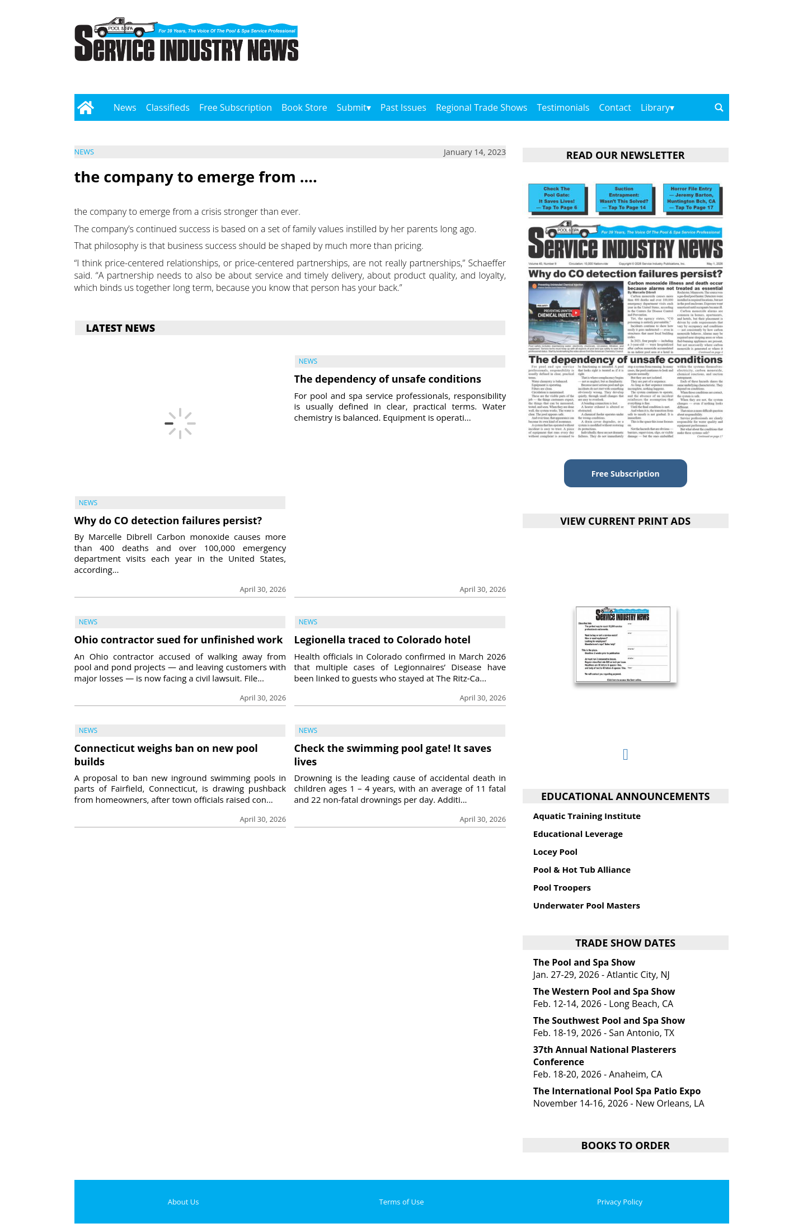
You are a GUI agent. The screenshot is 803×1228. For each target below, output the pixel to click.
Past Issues (403, 107)
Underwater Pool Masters (586, 905)
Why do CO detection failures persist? (168, 520)
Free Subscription (235, 107)
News (125, 107)
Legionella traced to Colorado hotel (382, 639)
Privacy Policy (619, 1202)
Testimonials (563, 107)
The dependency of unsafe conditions (387, 378)
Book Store (304, 107)
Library (655, 107)
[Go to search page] (719, 107)
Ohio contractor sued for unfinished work (178, 639)
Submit (352, 107)
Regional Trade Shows (482, 107)
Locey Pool (555, 851)
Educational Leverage (578, 833)
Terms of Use (401, 1202)
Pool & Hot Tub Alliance (582, 869)
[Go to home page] (85, 107)
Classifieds (168, 107)
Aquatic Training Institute (587, 815)
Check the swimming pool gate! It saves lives (393, 754)
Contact (615, 107)
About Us (183, 1202)
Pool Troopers (562, 887)
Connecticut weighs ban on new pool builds (166, 754)
